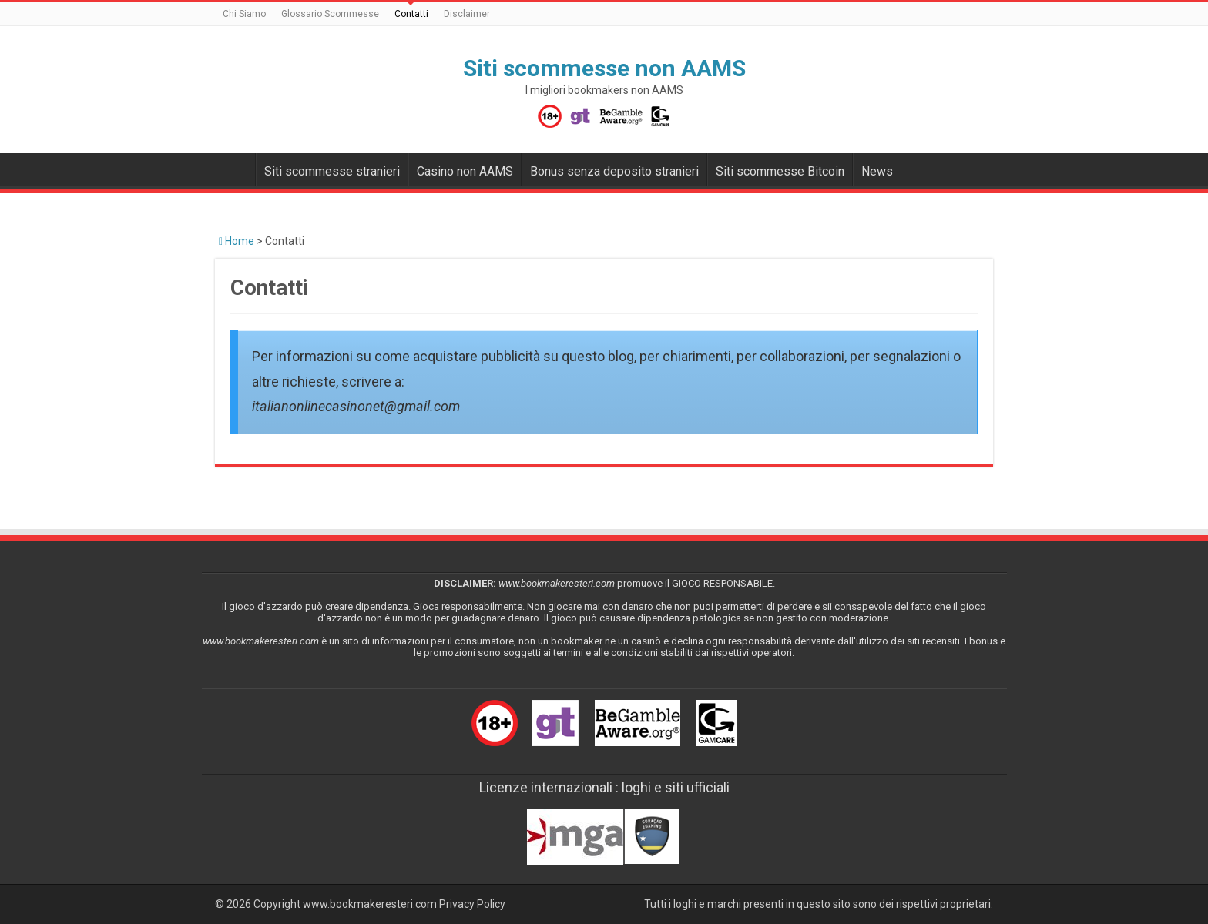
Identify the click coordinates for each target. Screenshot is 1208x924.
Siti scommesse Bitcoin (780, 171)
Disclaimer (467, 13)
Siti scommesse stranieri (332, 171)
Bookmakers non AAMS (235, 169)
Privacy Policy (472, 904)
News (877, 171)
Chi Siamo (244, 13)
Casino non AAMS (465, 171)
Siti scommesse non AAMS (604, 68)
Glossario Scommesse (330, 13)
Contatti (411, 13)
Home (236, 241)
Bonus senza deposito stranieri (614, 171)
